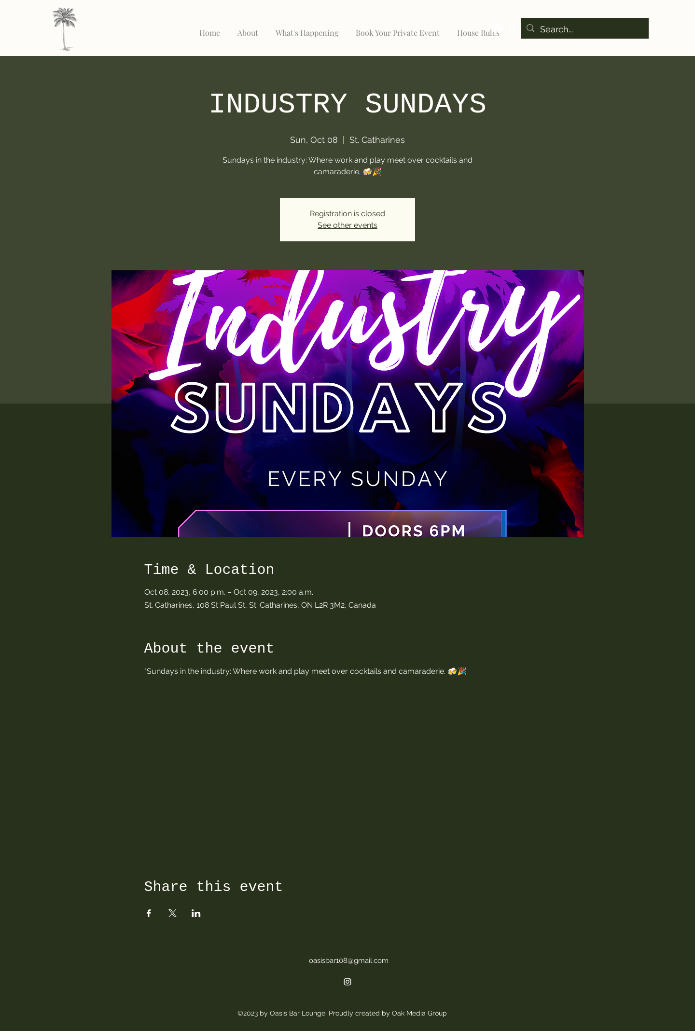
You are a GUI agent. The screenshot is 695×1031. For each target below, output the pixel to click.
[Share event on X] (172, 913)
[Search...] (584, 29)
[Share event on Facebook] (148, 913)
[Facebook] (497, 28)
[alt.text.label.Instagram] (511, 28)
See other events (347, 225)
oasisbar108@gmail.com (349, 960)
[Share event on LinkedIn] (196, 913)
